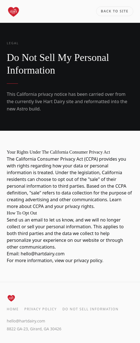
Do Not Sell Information (90, 309)
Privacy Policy (40, 309)
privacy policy (88, 260)
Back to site (114, 11)
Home (13, 309)
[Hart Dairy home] (13, 11)
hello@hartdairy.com (43, 254)
